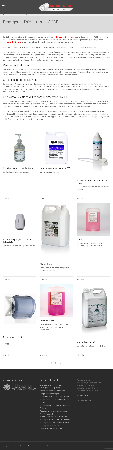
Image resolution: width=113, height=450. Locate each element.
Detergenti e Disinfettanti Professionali (55, 396)
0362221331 (88, 400)
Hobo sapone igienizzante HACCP (55, 168)
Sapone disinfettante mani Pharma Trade (93, 181)
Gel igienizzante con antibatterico (18, 168)
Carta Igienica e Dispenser (50, 387)
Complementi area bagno (49, 393)
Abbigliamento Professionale (51, 428)
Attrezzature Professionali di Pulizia (53, 416)
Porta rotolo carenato (13, 336)
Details (7, 181)
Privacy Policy (33, 445)
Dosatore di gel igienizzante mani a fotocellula (19, 240)
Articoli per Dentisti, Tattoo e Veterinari (55, 419)
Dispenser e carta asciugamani (51, 384)
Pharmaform (46, 263)
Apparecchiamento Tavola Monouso (53, 411)
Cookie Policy (46, 445)
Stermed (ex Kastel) (86, 342)
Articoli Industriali (46, 413)
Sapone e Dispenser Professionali (52, 390)
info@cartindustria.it (89, 395)
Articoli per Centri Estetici (49, 425)
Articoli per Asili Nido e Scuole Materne (54, 422)
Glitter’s (80, 239)
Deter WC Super (47, 320)
